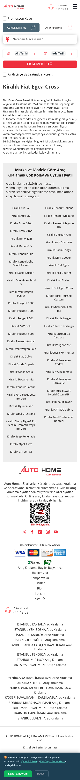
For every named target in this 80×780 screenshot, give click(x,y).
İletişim (40, 593)
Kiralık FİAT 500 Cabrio (59, 409)
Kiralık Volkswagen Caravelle (59, 381)
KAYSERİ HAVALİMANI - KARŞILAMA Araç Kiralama (40, 697)
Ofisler (40, 583)
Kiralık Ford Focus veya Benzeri (21, 396)
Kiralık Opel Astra (21, 444)
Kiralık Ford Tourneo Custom (59, 297)
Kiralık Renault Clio (21, 254)
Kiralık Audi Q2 (21, 216)
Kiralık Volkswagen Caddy (59, 362)
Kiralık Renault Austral (21, 341)
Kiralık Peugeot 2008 (21, 303)
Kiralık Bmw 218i (21, 238)
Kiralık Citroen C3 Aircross (59, 335)
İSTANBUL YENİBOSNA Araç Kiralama (40, 629)
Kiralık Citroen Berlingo (59, 326)
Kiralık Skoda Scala (21, 372)
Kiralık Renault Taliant (59, 208)
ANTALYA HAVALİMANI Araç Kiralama (40, 665)
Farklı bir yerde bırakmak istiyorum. (30, 74)
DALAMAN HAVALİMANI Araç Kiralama (40, 708)
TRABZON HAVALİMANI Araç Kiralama (40, 713)
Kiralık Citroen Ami (59, 234)
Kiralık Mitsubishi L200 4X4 (59, 309)
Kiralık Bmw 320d (21, 223)
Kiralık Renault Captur (21, 387)
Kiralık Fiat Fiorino (58, 280)
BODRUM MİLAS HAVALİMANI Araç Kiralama (40, 703)
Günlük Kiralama (21, 27)
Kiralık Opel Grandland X (21, 282)
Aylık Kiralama (58, 27)
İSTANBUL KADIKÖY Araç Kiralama (40, 635)
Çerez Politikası (29, 761)
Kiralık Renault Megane (59, 216)
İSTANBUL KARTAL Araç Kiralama (40, 624)
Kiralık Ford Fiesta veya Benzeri (58, 419)
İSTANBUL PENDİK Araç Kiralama (40, 654)
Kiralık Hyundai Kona (59, 371)
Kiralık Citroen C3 (21, 451)
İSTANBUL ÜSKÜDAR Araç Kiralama (40, 640)
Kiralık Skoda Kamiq (21, 379)
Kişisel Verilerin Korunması (40, 747)
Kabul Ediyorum (18, 773)
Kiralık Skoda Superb (21, 364)
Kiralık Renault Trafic (59, 402)
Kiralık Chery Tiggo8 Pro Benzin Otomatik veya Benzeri (21, 424)
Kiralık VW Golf (21, 326)
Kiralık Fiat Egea (59, 265)
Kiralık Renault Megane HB (59, 225)
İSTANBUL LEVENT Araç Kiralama (40, 718)
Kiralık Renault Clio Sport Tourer (21, 263)
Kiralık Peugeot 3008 (21, 311)
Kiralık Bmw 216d (21, 231)
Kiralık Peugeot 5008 (21, 334)
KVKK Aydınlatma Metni (52, 761)
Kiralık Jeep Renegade (21, 436)
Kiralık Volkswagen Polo (21, 349)
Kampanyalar (40, 578)
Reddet (41, 773)
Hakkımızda (40, 573)
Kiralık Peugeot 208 (59, 345)
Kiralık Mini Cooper (59, 257)
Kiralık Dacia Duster (21, 273)
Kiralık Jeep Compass (59, 242)
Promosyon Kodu (20, 19)
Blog (40, 588)
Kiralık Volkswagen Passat (21, 293)
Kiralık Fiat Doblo (21, 356)
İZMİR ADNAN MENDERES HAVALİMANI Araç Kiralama (40, 690)
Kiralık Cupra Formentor (59, 352)
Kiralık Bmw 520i (21, 246)
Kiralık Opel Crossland (21, 413)
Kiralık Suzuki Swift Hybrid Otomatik (59, 392)
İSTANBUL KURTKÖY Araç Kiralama (40, 660)
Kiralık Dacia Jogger (58, 318)
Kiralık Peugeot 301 (21, 318)
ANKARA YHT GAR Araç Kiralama (40, 683)
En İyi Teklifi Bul (40, 64)
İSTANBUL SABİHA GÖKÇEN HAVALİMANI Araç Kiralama (40, 647)
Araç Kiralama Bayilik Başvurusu (40, 568)
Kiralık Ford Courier (59, 273)
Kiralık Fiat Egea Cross (59, 288)
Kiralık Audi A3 (21, 208)
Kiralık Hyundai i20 (21, 406)
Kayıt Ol (40, 598)
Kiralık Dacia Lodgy (59, 250)
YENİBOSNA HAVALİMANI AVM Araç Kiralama (40, 678)
